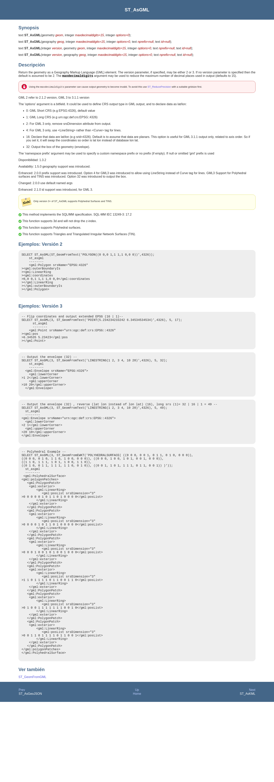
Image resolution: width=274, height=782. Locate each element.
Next (252, 770)
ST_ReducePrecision (159, 87)
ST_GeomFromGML (32, 757)
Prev (22, 770)
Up (137, 770)
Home (137, 773)
